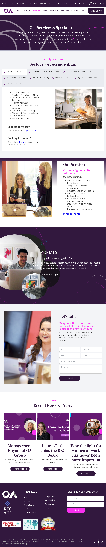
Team (45, 11)
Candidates (64, 11)
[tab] (14, 72)
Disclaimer (22, 540)
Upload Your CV (61, 3)
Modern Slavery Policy (43, 542)
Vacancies (75, 11)
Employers (54, 11)
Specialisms (36, 11)
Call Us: (12, 3)
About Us (26, 11)
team (21, 142)
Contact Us (96, 11)
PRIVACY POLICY (8, 540)
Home (18, 11)
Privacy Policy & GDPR (64, 542)
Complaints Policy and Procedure (61, 540)
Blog (82, 11)
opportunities (30, 131)
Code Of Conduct (36, 540)
